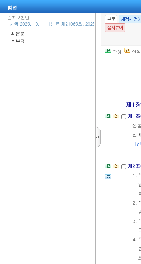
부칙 (18, 41)
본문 (18, 33)
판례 (113, 51)
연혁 (132, 51)
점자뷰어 (115, 27)
